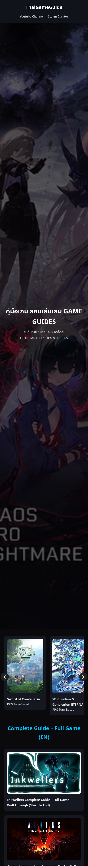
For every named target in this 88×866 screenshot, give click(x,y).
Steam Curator (58, 16)
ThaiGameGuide (44, 7)
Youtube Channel (31, 16)
